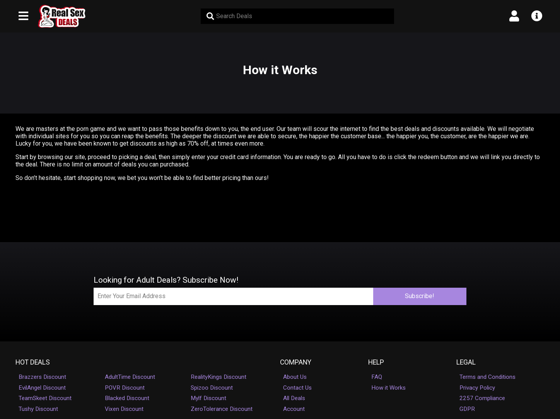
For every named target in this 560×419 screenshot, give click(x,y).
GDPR (467, 408)
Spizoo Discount (212, 387)
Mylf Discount (208, 398)
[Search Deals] (297, 16)
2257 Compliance (482, 398)
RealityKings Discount (218, 376)
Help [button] (376, 362)
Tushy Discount (38, 408)
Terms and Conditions (487, 376)
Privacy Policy (477, 387)
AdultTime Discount (130, 376)
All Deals (294, 398)
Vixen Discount (124, 408)
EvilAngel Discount (42, 387)
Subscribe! (419, 296)
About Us (295, 376)
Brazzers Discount (42, 376)
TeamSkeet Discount (45, 398)
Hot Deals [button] (32, 362)
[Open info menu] (536, 16)
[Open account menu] (514, 16)
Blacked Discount (127, 398)
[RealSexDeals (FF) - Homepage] (61, 16)
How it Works (388, 387)
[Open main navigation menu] (23, 16)
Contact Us (297, 387)
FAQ (376, 376)
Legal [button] (466, 362)
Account (294, 408)
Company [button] (295, 362)
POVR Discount (125, 387)
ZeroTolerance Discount (222, 408)
